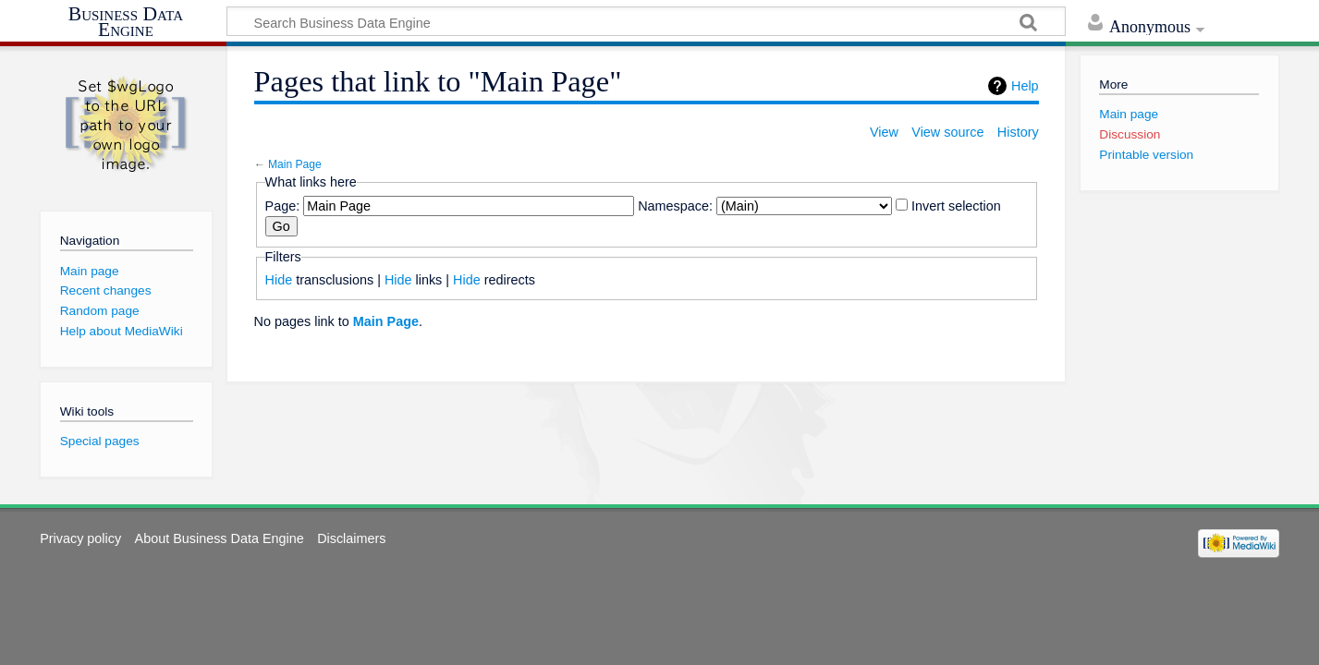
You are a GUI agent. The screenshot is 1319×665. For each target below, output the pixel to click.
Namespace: (675, 206)
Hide (279, 279)
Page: (282, 206)
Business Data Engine (125, 22)
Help (1025, 86)
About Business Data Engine (219, 538)
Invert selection (956, 206)
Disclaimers (351, 538)
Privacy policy (80, 538)
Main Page (295, 164)
